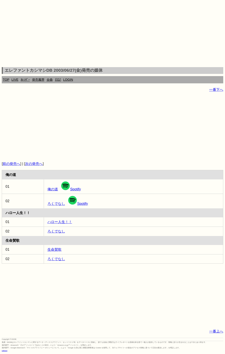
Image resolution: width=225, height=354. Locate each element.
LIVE (14, 79)
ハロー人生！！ (59, 222)
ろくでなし (56, 204)
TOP (6, 79)
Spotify (71, 189)
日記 (58, 79)
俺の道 (52, 189)
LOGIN (68, 79)
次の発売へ (34, 164)
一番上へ (216, 331)
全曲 (50, 79)
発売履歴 (38, 79)
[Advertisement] (112, 34)
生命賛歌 (54, 249)
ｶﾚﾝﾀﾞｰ (25, 79)
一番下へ (216, 89)
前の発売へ (11, 164)
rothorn (4, 351)
